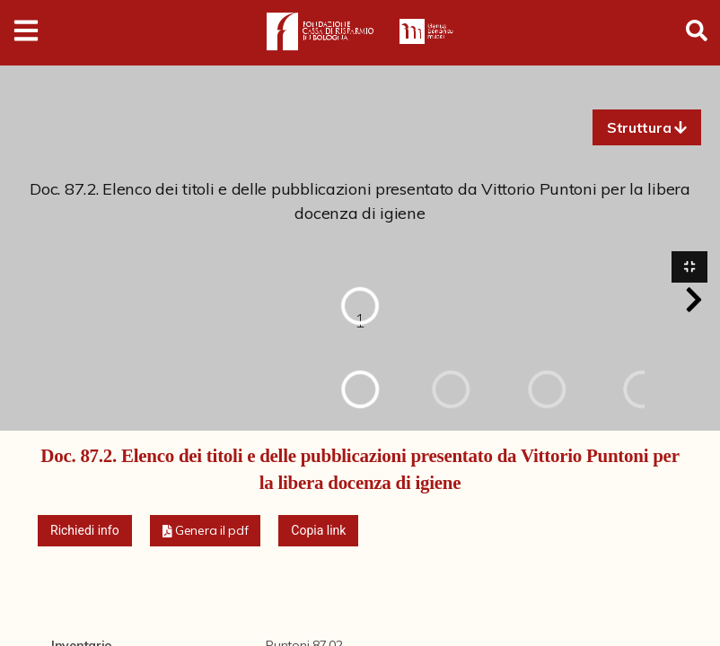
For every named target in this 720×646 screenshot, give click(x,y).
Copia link (318, 531)
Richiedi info (84, 531)
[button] (647, 127)
